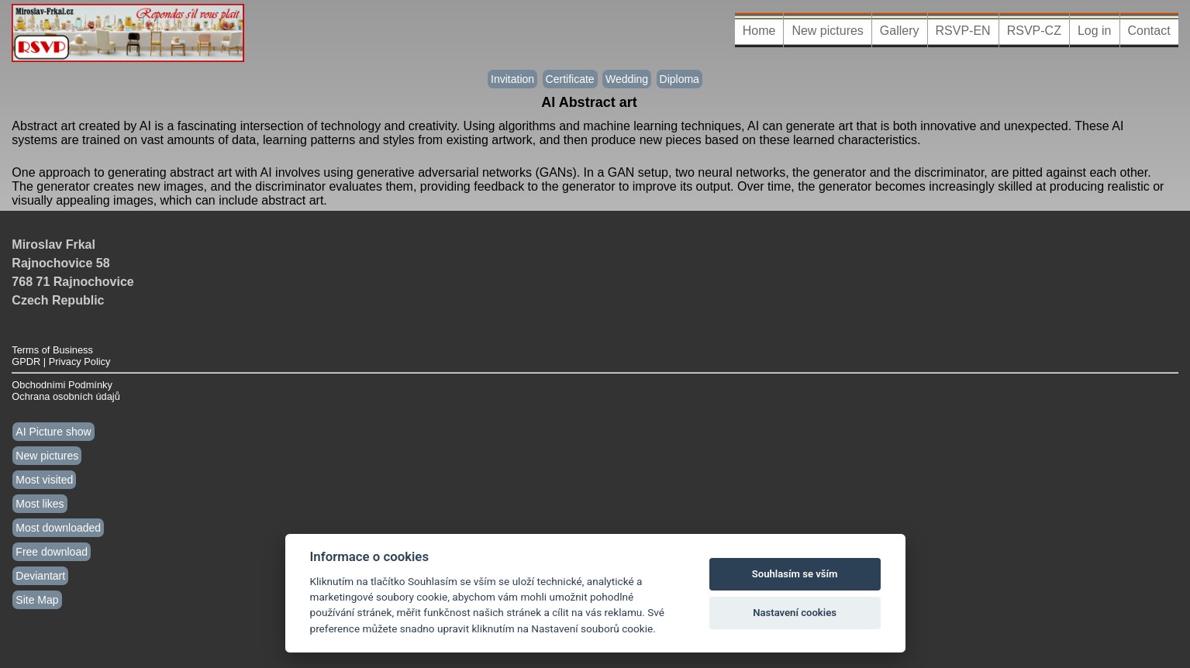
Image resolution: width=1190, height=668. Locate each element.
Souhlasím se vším (795, 574)
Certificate (570, 79)
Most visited (44, 479)
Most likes (40, 504)
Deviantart (40, 576)
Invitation (512, 79)
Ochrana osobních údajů (65, 396)
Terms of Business (52, 350)
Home (759, 30)
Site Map (37, 600)
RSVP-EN (963, 30)
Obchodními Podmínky (62, 385)
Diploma (679, 79)
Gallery (899, 30)
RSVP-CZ (1034, 30)
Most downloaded (58, 528)
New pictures (827, 30)
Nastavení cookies (794, 612)
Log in (1095, 30)
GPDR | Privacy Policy (61, 361)
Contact (1149, 30)
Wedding (626, 79)
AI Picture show (53, 431)
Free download (52, 552)
